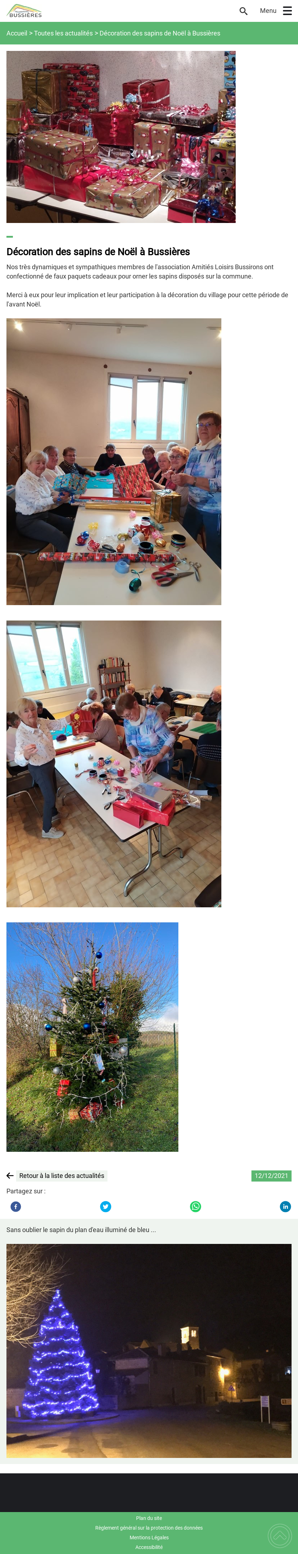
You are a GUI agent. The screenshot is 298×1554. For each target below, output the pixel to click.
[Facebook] (16, 1206)
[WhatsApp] (195, 1206)
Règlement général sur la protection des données (149, 1528)
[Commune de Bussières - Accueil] (118, 11)
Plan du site (149, 1518)
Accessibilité (149, 1547)
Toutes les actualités (63, 33)
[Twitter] (106, 1206)
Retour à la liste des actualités (61, 1175)
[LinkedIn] (285, 1206)
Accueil (16, 33)
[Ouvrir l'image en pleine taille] (149, 137)
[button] (287, 10)
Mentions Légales (149, 1537)
